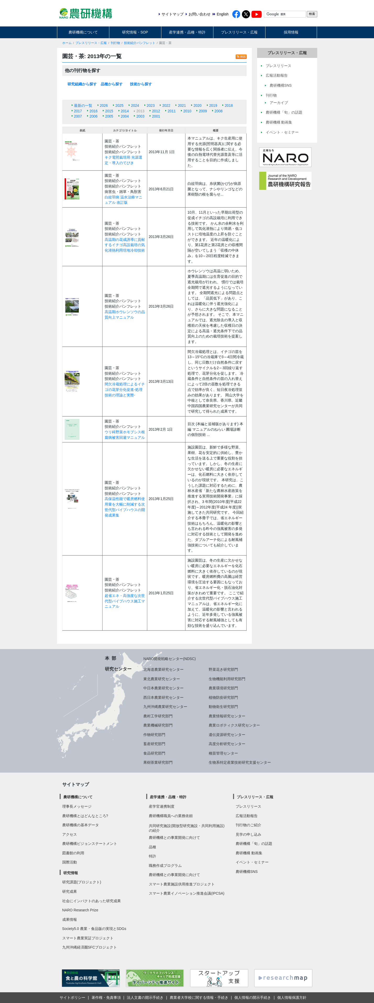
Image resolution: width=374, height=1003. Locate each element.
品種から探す (112, 84)
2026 (104, 105)
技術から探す (141, 84)
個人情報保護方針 (292, 997)
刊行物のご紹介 (248, 825)
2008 (218, 111)
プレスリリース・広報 (239, 32)
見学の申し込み (248, 834)
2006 (93, 116)
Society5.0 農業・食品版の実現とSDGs (94, 929)
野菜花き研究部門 (223, 669)
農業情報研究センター (227, 716)
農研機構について (83, 32)
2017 (78, 111)
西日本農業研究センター (163, 697)
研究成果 (69, 891)
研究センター (118, 669)
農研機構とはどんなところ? (85, 816)
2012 (156, 111)
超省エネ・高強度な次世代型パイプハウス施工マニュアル (125, 601)
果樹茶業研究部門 (158, 762)
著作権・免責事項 (106, 997)
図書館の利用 (73, 853)
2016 (93, 111)
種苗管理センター (223, 753)
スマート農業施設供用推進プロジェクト (182, 884)
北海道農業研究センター (163, 669)
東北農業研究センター (161, 679)
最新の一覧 (83, 105)
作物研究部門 (154, 735)
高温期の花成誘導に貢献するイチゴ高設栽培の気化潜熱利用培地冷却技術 (125, 244)
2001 (156, 116)
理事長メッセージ (77, 806)
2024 (135, 105)
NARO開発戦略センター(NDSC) (169, 659)
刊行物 (115, 43)
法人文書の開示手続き (145, 997)
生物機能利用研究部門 (227, 679)
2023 (151, 105)
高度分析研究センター (227, 744)
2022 (166, 105)
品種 (152, 847)
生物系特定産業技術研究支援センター (240, 762)
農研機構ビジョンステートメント (89, 843)
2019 (213, 105)
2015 (109, 111)
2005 (109, 116)
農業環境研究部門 (223, 688)
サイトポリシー (72, 997)
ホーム (67, 43)
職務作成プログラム (165, 865)
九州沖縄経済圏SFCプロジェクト (89, 947)
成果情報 (69, 919)
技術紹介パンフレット (139, 43)
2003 (140, 116)
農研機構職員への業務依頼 (171, 816)
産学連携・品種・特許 (187, 32)
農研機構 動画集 (249, 853)
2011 (172, 111)
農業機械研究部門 (158, 725)
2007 (78, 116)
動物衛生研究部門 (223, 707)
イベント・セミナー (252, 862)
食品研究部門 (154, 753)
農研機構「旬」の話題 (254, 843)
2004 (125, 116)
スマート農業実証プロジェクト (88, 938)
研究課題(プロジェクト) (81, 882)
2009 (203, 111)
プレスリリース (248, 806)
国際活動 (69, 862)
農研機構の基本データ (80, 825)
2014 (125, 111)
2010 (187, 111)
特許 (152, 856)
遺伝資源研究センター (227, 735)
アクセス (69, 834)
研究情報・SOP (135, 32)
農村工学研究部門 (158, 716)
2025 (119, 105)
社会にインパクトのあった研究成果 (91, 901)
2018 (229, 105)
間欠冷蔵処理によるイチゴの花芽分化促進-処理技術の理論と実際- (125, 389)
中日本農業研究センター (163, 688)
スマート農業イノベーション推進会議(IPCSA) (186, 893)
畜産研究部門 (154, 744)
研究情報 (70, 873)
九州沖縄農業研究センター (165, 707)
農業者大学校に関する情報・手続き (199, 997)
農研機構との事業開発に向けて (174, 837)
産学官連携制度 (161, 806)
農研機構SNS (247, 871)
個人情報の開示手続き (252, 997)
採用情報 (291, 32)
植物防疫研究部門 (223, 697)
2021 (182, 105)
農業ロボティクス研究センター (234, 725)
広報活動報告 (247, 816)
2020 (198, 105)
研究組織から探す (82, 84)
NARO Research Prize (80, 910)
